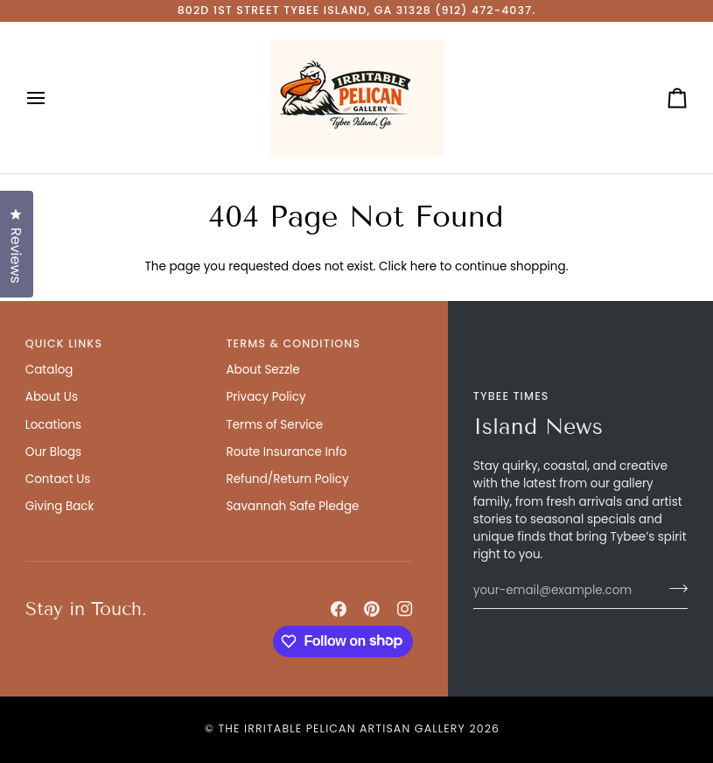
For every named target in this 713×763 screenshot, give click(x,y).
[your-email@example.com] (566, 591)
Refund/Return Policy (287, 479)
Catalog (49, 369)
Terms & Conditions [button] (293, 343)
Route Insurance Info (286, 452)
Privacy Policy (265, 396)
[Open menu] (51, 97)
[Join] (673, 589)
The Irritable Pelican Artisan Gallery (341, 728)
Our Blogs (53, 452)
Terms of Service (274, 424)
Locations (53, 424)
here (423, 266)
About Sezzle (262, 369)
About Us (51, 396)
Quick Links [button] (63, 343)
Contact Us (58, 479)
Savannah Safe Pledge (292, 506)
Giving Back (59, 506)
